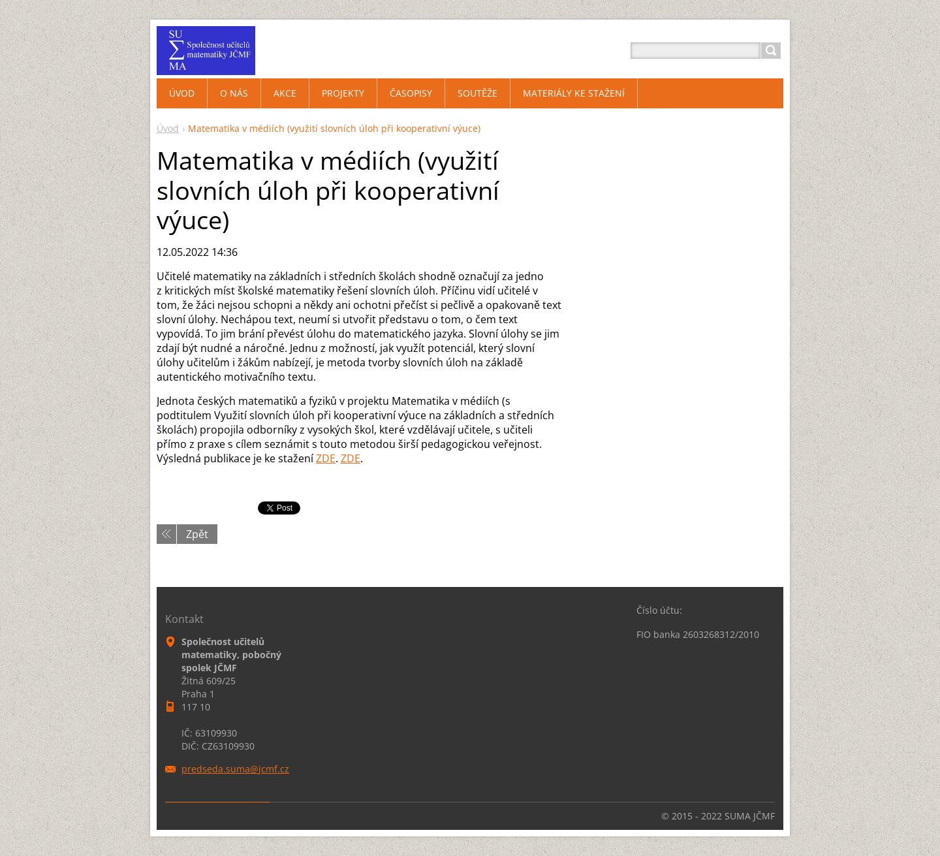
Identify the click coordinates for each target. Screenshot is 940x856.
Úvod (168, 128)
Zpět (197, 534)
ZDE (326, 458)
